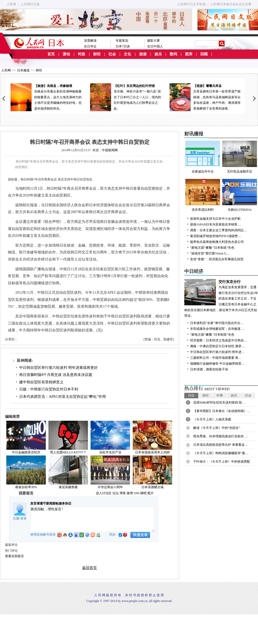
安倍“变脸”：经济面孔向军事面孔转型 (217, 259)
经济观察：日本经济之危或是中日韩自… (218, 340)
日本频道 (23, 70)
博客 (123, 493)
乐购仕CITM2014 (239, 195)
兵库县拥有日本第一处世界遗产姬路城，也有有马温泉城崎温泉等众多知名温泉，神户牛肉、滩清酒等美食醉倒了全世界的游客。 (205, 96)
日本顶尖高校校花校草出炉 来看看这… (220, 445)
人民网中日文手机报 (191, 4)
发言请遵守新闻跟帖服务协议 (50, 503)
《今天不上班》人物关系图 (212, 419)
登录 (23, 518)
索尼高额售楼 (68, 487)
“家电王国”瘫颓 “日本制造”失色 (212, 247)
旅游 (143, 54)
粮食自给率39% (26, 487)
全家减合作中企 (202, 157)
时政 (81, 54)
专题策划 (122, 40)
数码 (173, 54)
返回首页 (89, 568)
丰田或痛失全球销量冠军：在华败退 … (217, 329)
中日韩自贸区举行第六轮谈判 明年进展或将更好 (58, 368)
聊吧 (143, 493)
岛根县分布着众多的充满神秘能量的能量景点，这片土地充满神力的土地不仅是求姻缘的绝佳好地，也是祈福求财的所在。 (46, 96)
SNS (137, 493)
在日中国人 (155, 46)
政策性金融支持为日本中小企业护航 (215, 219)
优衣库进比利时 (202, 195)
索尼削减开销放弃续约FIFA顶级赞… (215, 236)
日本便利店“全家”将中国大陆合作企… (217, 323)
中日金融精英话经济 (26, 452)
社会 (112, 54)
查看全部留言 (14, 556)
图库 (188, 54)
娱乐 (158, 54)
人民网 (11, 4)
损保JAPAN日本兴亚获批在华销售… (215, 224)
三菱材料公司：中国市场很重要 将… (215, 358)
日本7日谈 (123, 46)
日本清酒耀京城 (152, 487)
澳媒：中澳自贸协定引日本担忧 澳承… (217, 346)
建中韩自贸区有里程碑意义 (41, 382)
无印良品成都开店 (239, 157)
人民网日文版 (30, 4)
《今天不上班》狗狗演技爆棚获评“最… (220, 453)
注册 (16, 518)
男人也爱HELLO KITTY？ (68, 452)
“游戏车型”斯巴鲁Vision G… (210, 253)
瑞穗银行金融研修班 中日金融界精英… (217, 363)
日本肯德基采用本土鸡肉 (152, 452)
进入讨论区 (104, 493)
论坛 (115, 493)
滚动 (66, 54)
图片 (150, 493)
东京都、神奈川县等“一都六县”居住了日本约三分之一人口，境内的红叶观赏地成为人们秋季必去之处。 (125, 96)
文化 (127, 54)
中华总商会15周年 (110, 487)
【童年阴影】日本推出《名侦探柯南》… (221, 411)
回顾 (204, 54)
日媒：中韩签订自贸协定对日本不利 (48, 389)
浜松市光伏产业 (110, 452)
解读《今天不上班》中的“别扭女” (216, 428)
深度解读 (90, 40)
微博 (130, 493)
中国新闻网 (110, 150)
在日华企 (90, 46)
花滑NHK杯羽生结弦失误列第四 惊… (219, 402)
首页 (51, 54)
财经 (97, 54)
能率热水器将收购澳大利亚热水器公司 (217, 242)
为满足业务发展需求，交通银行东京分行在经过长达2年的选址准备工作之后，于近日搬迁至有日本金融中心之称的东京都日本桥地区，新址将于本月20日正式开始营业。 (221, 298)
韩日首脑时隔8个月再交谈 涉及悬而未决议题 (55, 375)
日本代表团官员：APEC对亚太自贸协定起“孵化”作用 (62, 397)
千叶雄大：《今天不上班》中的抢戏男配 (221, 461)
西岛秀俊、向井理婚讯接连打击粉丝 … (220, 436)
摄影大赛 (153, 40)
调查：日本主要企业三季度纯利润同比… (218, 230)
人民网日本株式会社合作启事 (230, 4)
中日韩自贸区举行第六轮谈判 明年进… (217, 352)
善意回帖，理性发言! (92, 519)
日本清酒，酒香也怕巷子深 (209, 369)
